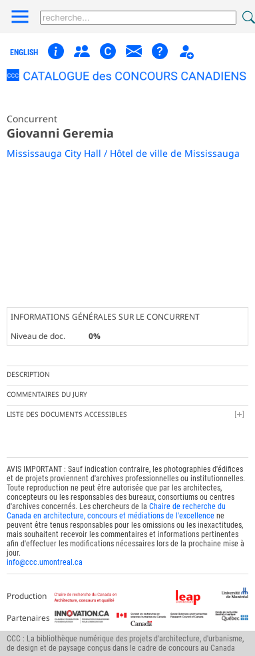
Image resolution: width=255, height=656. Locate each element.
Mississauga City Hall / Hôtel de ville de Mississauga (123, 153)
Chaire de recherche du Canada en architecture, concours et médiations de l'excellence (116, 511)
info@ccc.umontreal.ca (45, 562)
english (24, 52)
